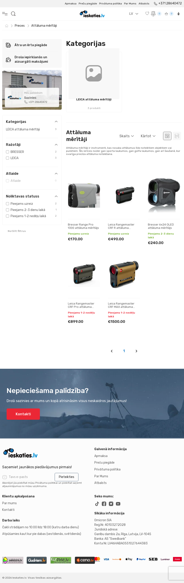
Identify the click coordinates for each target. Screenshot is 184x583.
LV (131, 14)
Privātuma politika (110, 3)
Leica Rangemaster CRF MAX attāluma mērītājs (121, 307)
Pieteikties (66, 477)
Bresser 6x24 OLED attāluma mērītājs (161, 226)
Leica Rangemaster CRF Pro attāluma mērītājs (81, 307)
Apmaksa (70, 3)
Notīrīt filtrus (17, 231)
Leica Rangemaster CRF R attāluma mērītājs (121, 228)
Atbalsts (144, 3)
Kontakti (23, 414)
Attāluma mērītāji (44, 26)
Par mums (9, 503)
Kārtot (146, 136)
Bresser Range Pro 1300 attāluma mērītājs (83, 226)
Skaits (124, 136)
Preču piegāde (88, 3)
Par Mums (130, 3)
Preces (20, 26)
